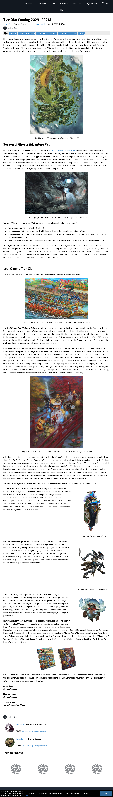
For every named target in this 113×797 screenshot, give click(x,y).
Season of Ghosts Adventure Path (62, 150)
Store (53, 3)
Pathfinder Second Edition (68, 33)
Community (77, 3)
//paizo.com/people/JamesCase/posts (34, 731)
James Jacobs (40, 24)
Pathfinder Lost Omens (27, 33)
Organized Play (64, 6)
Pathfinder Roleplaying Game (47, 33)
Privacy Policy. (29, 795)
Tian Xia (81, 33)
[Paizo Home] (12, 3)
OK (106, 793)
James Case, (8, 24)
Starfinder (42, 3)
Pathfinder (29, 3)
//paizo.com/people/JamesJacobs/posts (34, 746)
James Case (20, 724)
